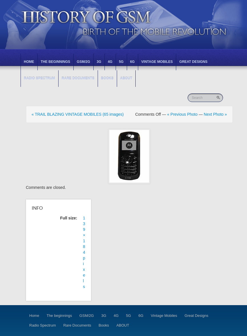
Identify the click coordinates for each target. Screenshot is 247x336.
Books (107, 78)
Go (218, 97)
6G (132, 62)
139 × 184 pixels (84, 252)
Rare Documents (78, 78)
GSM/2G (83, 62)
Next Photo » (215, 114)
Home (29, 62)
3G (99, 62)
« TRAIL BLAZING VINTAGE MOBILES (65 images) (78, 114)
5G (121, 62)
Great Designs (193, 62)
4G (110, 62)
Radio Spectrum (39, 78)
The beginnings (55, 62)
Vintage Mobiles (157, 62)
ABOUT (126, 78)
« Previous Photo (182, 114)
